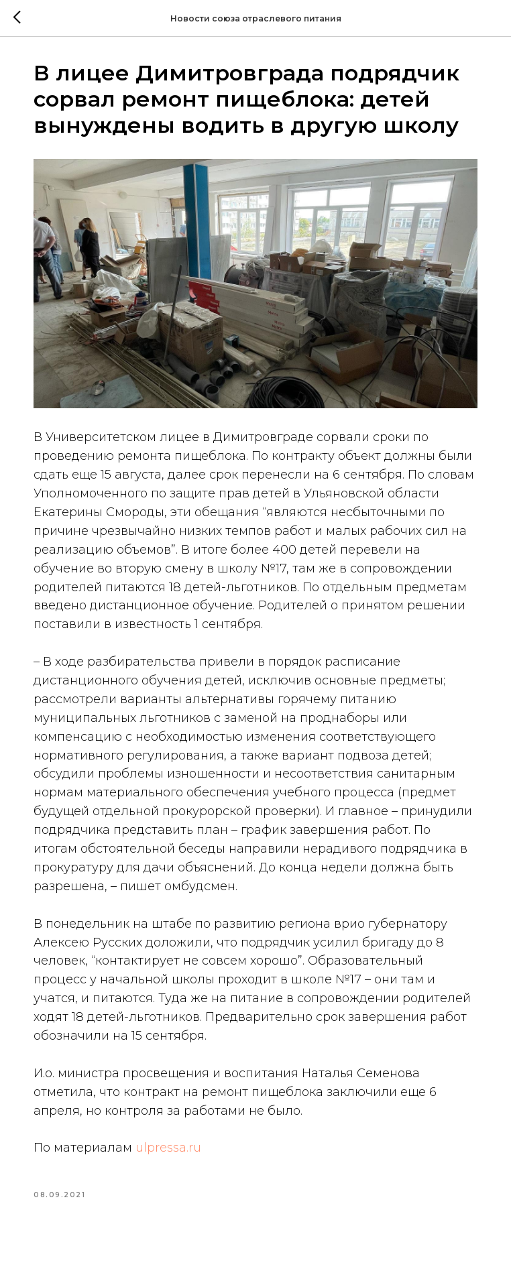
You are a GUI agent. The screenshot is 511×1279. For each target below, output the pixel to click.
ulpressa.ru (176, 1163)
